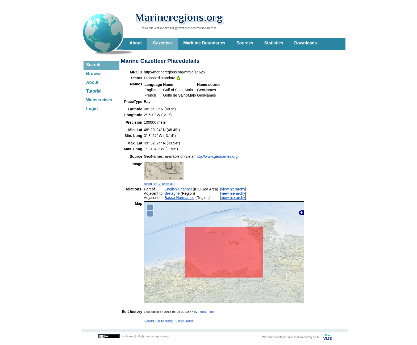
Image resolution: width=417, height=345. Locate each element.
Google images (184, 320)
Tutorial (93, 91)
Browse (94, 73)
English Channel (178, 189)
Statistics (273, 43)
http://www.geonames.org (217, 156)
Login (92, 108)
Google (149, 320)
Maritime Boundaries (204, 43)
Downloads (305, 43)
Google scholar (164, 320)
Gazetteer (162, 43)
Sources (244, 43)
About (136, 43)
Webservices (99, 100)
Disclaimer (127, 336)
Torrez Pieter (206, 311)
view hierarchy (233, 189)
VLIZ (316, 337)
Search (93, 65)
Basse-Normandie (179, 198)
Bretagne (172, 193)
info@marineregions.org (153, 336)
